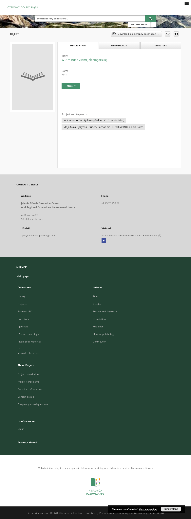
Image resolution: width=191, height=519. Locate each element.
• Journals (23, 326)
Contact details (26, 396)
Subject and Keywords (105, 311)
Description (99, 319)
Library (22, 296)
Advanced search (139, 24)
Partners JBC (25, 311)
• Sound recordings (28, 334)
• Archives (23, 319)
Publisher (98, 326)
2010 (64, 75)
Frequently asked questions (33, 404)
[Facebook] (104, 241)
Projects (22, 304)
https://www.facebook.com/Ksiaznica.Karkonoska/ (132, 235)
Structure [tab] (161, 45)
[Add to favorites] (167, 33)
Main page (22, 276)
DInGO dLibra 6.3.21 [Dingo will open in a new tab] (62, 513)
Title (95, 296)
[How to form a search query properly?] (153, 24)
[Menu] (186, 3)
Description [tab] (78, 45)
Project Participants (28, 381)
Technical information (30, 389)
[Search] (150, 18)
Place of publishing (103, 334)
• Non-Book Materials (30, 341)
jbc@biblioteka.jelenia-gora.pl (39, 235)
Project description (28, 374)
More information (148, 509)
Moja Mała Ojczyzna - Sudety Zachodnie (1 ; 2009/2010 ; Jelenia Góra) (103, 127)
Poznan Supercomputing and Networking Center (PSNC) (132, 513)
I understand (171, 509)
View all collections (28, 353)
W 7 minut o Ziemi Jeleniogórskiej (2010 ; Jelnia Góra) (94, 120)
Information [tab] (119, 45)
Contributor (99, 341)
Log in (21, 429)
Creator (97, 304)
